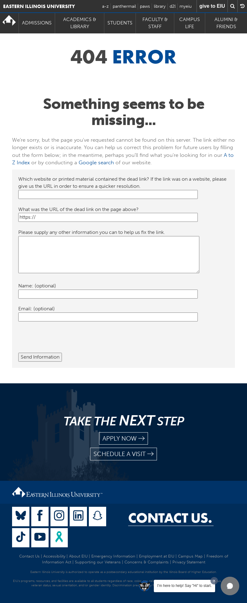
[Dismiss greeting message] (214, 580)
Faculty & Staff (155, 22)
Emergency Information (113, 556)
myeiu (186, 6)
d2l (173, 6)
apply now (123, 438)
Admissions (37, 23)
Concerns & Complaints (146, 562)
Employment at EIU (156, 556)
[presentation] (65, 341)
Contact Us (29, 556)
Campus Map (190, 556)
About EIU (78, 556)
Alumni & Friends (226, 22)
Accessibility (54, 556)
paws (145, 6)
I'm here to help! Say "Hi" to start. (184, 586)
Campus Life (189, 22)
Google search (96, 162)
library (160, 6)
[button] (230, 586)
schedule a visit (123, 454)
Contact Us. (170, 518)
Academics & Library (79, 22)
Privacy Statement (188, 562)
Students (119, 23)
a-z (105, 6)
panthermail (124, 6)
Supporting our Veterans (98, 562)
